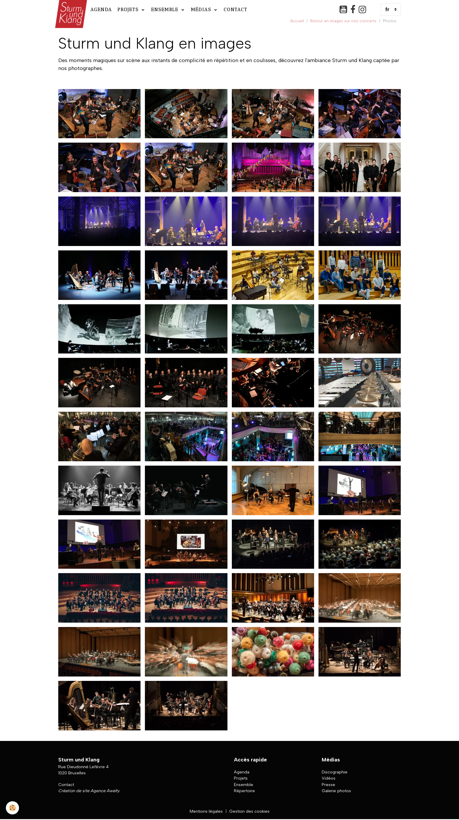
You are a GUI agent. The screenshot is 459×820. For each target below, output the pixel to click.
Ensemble (165, 9)
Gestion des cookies (249, 811)
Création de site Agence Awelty (88, 790)
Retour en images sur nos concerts (343, 20)
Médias (202, 9)
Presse (328, 784)
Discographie (334, 772)
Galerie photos (336, 790)
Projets (129, 9)
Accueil (297, 20)
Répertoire (244, 790)
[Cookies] (12, 807)
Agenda (101, 9)
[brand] (70, 9)
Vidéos (328, 778)
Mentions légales (206, 811)
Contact (235, 9)
